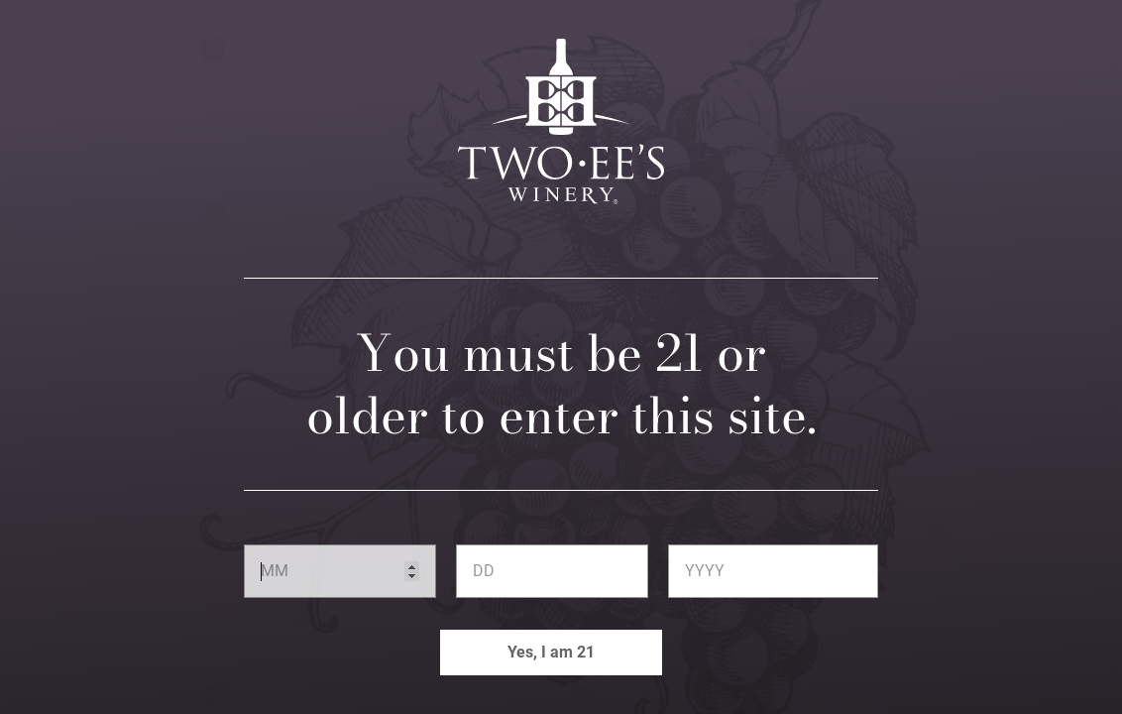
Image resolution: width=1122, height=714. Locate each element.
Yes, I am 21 (551, 652)
